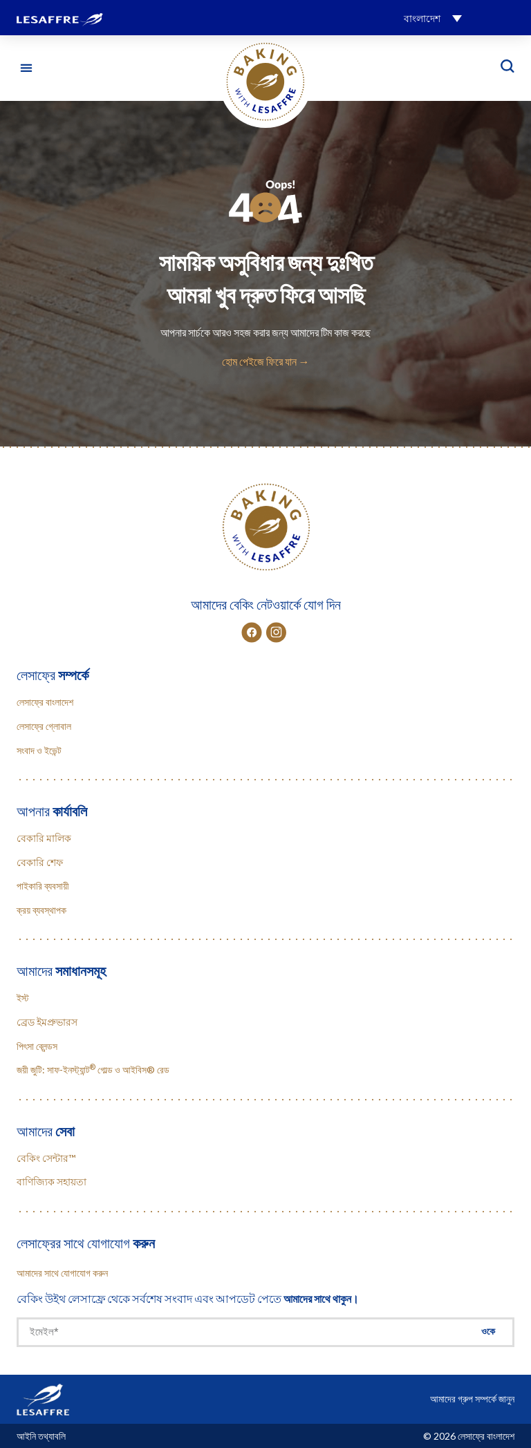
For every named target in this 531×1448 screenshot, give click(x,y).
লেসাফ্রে (52, 674)
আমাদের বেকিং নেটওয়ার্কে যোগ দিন (266, 604)
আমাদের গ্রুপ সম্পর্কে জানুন (472, 1398)
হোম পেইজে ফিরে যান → (266, 361)
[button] (433, 17)
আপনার (52, 810)
